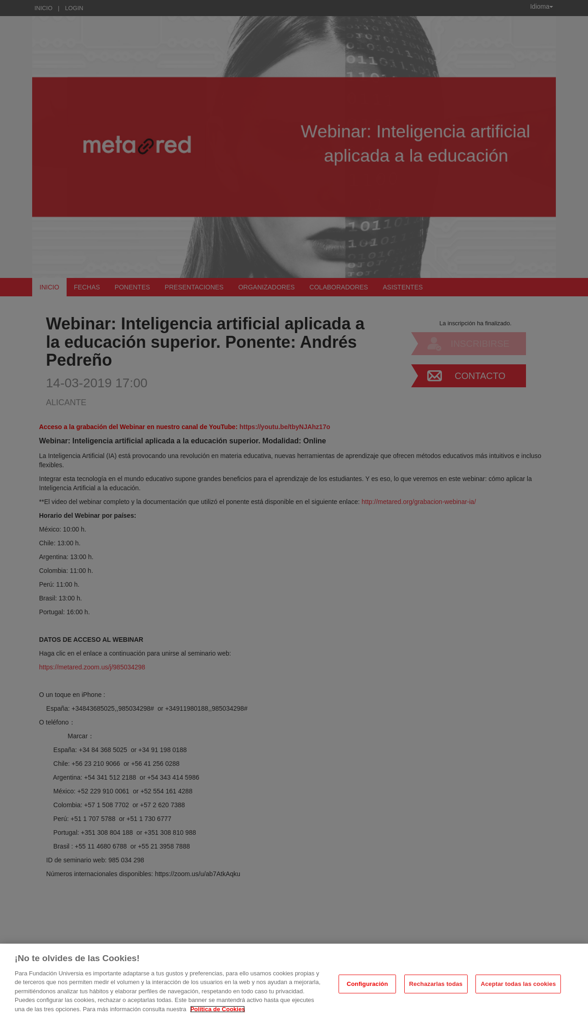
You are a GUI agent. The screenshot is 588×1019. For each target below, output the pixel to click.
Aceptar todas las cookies (518, 988)
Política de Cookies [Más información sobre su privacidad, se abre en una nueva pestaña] (217, 1013)
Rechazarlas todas (436, 988)
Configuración (367, 988)
